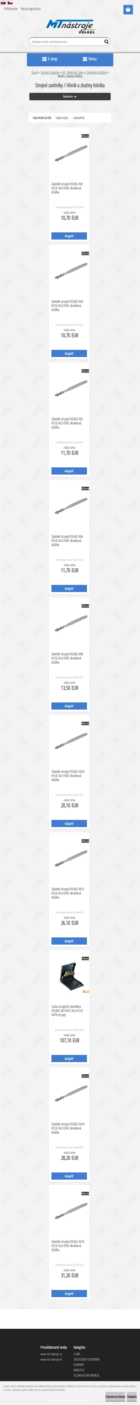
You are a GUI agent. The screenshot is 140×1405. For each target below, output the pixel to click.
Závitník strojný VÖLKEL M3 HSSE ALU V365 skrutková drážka (67, 187)
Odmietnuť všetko (115, 1397)
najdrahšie (79, 117)
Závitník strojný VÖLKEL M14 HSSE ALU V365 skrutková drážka (67, 1127)
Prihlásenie (11, 8)
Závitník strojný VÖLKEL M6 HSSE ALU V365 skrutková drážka (67, 539)
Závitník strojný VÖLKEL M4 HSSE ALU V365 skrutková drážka (67, 304)
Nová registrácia (30, 8)
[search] (105, 42)
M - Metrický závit (72, 72)
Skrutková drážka (96, 72)
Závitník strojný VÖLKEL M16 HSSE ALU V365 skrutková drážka (67, 1244)
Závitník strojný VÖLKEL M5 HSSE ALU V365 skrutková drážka (67, 422)
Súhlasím (132, 1397)
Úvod (34, 72)
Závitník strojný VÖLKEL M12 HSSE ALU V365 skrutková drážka (67, 892)
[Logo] (70, 24)
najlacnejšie (62, 117)
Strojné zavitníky (50, 72)
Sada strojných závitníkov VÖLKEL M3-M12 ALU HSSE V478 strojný (67, 1009)
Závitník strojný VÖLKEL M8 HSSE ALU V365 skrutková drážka (67, 657)
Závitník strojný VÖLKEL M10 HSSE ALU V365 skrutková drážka (67, 774)
